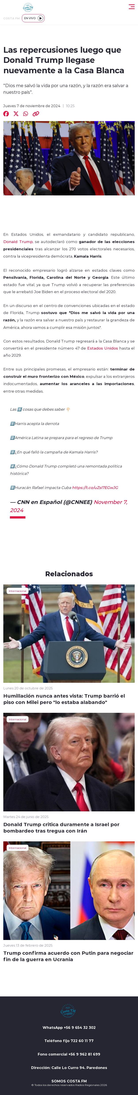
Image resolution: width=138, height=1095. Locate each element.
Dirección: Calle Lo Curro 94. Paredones (69, 1067)
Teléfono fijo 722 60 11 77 (69, 1041)
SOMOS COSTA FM (69, 1081)
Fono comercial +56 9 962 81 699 (69, 1054)
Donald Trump (18, 241)
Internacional (17, 591)
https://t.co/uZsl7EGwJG (95, 487)
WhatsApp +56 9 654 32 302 (69, 1027)
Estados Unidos (102, 348)
